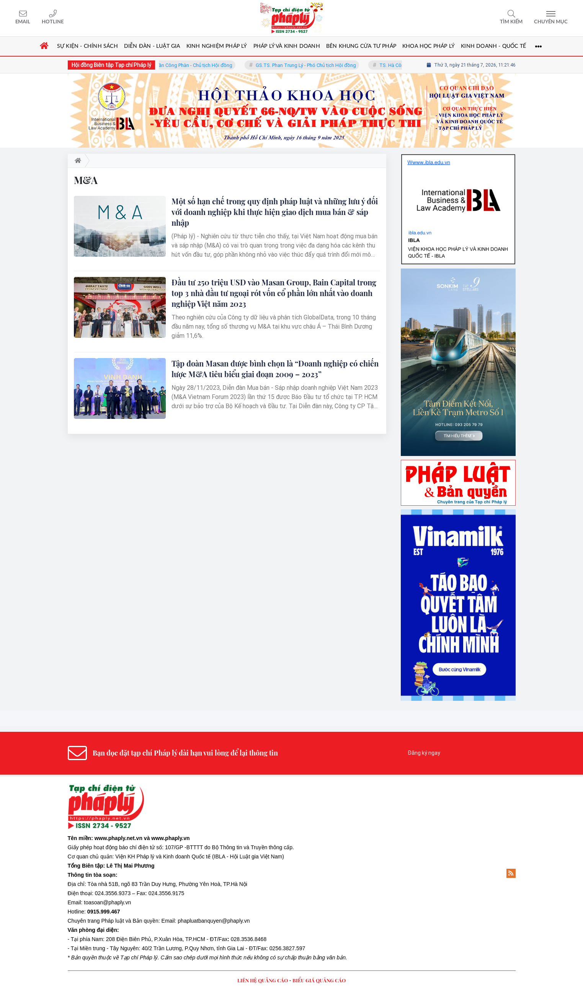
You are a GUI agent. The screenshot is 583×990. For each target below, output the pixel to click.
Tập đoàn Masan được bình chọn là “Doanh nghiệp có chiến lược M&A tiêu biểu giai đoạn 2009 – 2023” (275, 368)
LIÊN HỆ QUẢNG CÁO (262, 980)
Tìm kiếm (511, 22)
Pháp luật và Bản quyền (129, 921)
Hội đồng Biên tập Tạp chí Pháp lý (111, 65)
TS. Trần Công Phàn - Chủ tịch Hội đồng (193, 65)
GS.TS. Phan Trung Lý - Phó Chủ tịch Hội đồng (310, 65)
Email (22, 22)
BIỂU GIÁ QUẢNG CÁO (319, 980)
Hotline (53, 22)
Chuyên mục (551, 22)
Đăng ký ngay (424, 753)
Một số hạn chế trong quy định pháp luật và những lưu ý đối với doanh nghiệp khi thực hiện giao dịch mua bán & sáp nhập (274, 212)
